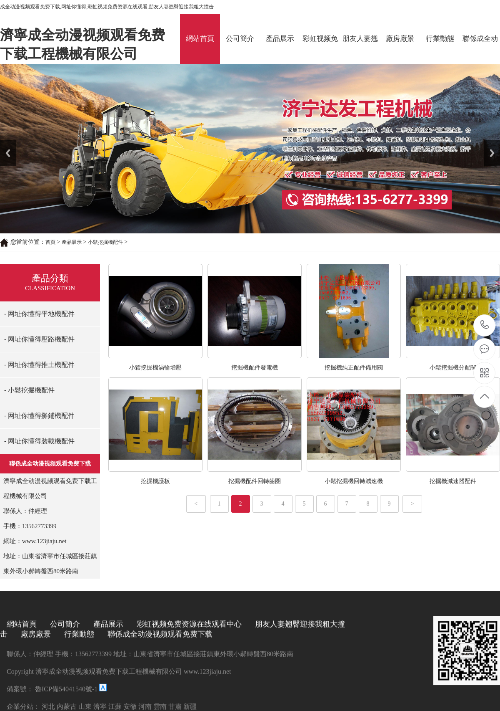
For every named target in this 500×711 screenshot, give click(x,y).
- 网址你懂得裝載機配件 (39, 441)
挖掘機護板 (155, 481)
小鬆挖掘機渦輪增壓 (155, 367)
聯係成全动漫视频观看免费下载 (480, 49)
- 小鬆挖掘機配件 (29, 390)
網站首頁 (200, 39)
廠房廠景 (400, 39)
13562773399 (485, 325)
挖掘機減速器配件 (453, 481)
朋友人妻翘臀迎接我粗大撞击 (360, 49)
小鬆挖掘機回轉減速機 (354, 481)
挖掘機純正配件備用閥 (354, 367)
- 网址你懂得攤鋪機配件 (39, 415)
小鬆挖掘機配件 (105, 242)
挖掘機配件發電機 (254, 367)
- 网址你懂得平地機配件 (39, 313)
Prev (4, 143)
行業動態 (440, 39)
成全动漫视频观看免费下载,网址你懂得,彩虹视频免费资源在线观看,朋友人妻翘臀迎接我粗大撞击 (107, 7)
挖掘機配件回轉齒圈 (254, 481)
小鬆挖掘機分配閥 (453, 367)
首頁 (50, 242)
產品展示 (280, 39)
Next (489, 143)
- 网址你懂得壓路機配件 (39, 339)
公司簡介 (240, 39)
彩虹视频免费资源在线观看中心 (320, 49)
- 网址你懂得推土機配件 (39, 364)
